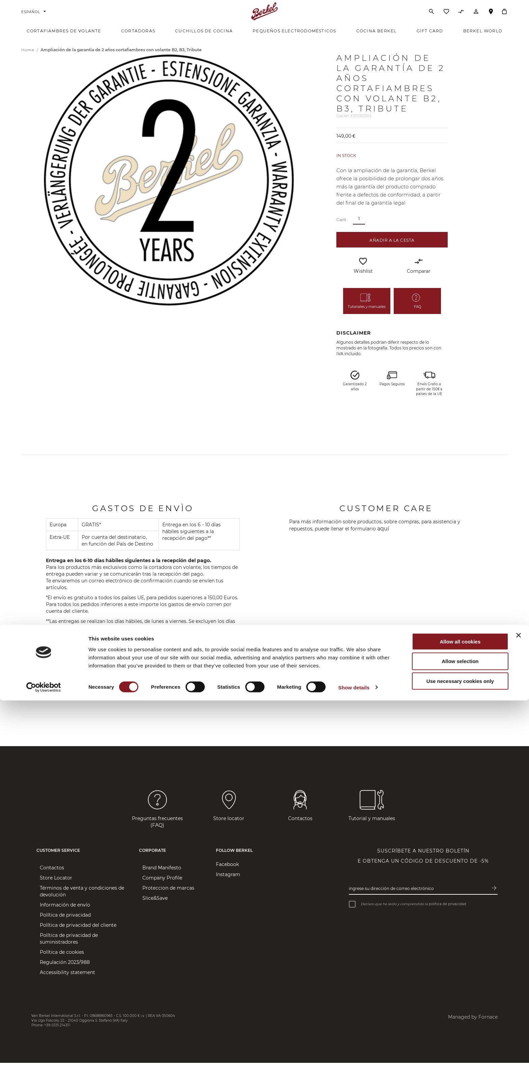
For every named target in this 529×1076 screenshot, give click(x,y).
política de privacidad (447, 917)
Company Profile (162, 891)
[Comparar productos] (461, 20)
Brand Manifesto (161, 881)
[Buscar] (431, 18)
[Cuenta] (476, 20)
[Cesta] (504, 18)
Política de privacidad (65, 928)
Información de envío (65, 918)
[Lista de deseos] (446, 20)
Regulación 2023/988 (65, 976)
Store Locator (56, 891)
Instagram (228, 888)
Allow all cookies (460, 1017)
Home (28, 63)
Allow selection (460, 1037)
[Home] (264, 18)
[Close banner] (518, 1010)
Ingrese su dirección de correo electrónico (391, 901)
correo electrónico (139, 671)
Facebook (227, 878)
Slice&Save (155, 912)
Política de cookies (62, 966)
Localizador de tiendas (491, 21)
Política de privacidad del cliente (78, 939)
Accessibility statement (67, 986)
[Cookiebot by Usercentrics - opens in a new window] (43, 1063)
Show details (354, 1063)
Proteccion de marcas (168, 901)
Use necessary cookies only (460, 1056)
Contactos (52, 881)
